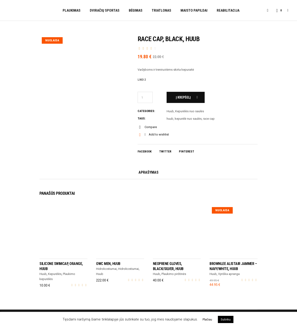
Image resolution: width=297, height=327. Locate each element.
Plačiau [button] (207, 319)
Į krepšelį (183, 97)
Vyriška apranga (229, 274)
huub (170, 118)
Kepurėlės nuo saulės (189, 111)
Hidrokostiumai (106, 269)
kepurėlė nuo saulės (188, 118)
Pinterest (186, 151)
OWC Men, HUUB (108, 263)
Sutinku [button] (226, 319)
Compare (151, 127)
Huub (170, 111)
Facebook (145, 151)
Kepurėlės (54, 274)
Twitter (165, 151)
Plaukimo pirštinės (173, 274)
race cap (209, 118)
